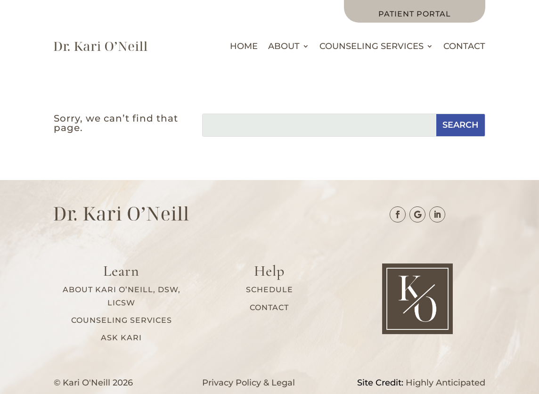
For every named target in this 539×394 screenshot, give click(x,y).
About (284, 46)
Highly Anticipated (445, 383)
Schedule (269, 289)
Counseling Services (371, 46)
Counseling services (121, 320)
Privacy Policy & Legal (248, 383)
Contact (464, 46)
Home (244, 46)
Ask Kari (121, 337)
